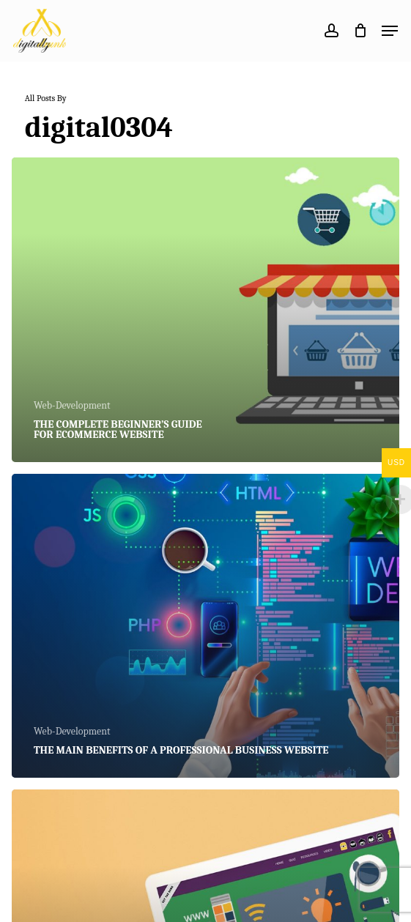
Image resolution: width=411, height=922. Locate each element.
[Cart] (360, 31)
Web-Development (72, 405)
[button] (390, 30)
